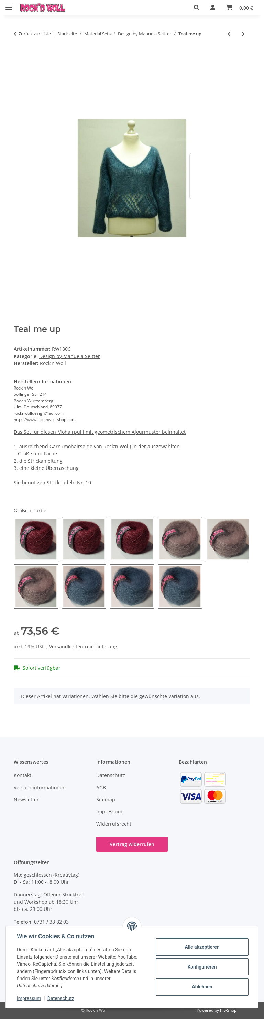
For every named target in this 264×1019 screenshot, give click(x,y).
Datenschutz (60, 998)
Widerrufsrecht (113, 824)
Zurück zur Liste (35, 34)
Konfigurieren (202, 967)
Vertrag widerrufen (132, 844)
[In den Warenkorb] (19, 56)
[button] (196, 7)
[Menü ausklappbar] (9, 4)
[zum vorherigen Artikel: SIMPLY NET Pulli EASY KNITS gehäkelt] (229, 33)
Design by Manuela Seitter (69, 356)
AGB (101, 787)
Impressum (29, 998)
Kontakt (22, 775)
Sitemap (105, 799)
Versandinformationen (40, 787)
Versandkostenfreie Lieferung (83, 646)
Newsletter (26, 799)
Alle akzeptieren (202, 947)
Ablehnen (202, 986)
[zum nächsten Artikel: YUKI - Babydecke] (243, 33)
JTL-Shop (228, 1010)
